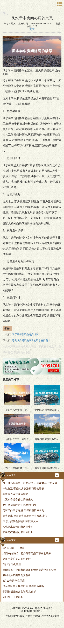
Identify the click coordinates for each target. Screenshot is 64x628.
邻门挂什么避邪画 (13, 597)
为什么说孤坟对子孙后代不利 (19, 504)
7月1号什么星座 (12, 564)
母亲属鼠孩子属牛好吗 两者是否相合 (23, 586)
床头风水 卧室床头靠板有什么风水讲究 (25, 515)
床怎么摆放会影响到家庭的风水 (20, 521)
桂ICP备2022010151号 (32, 611)
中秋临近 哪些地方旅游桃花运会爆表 (23, 488)
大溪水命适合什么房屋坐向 (18, 499)
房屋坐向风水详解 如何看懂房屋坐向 (23, 510)
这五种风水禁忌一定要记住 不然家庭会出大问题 (30, 483)
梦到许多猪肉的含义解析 (17, 575)
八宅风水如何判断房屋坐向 (18, 526)
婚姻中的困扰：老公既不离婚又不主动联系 (27, 553)
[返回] (32, 29)
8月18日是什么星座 (14, 547)
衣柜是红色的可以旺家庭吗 (18, 532)
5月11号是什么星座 (14, 580)
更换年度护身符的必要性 (17, 558)
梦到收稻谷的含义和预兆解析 (19, 591)
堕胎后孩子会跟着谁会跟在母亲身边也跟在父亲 (29, 569)
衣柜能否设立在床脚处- (16, 493)
